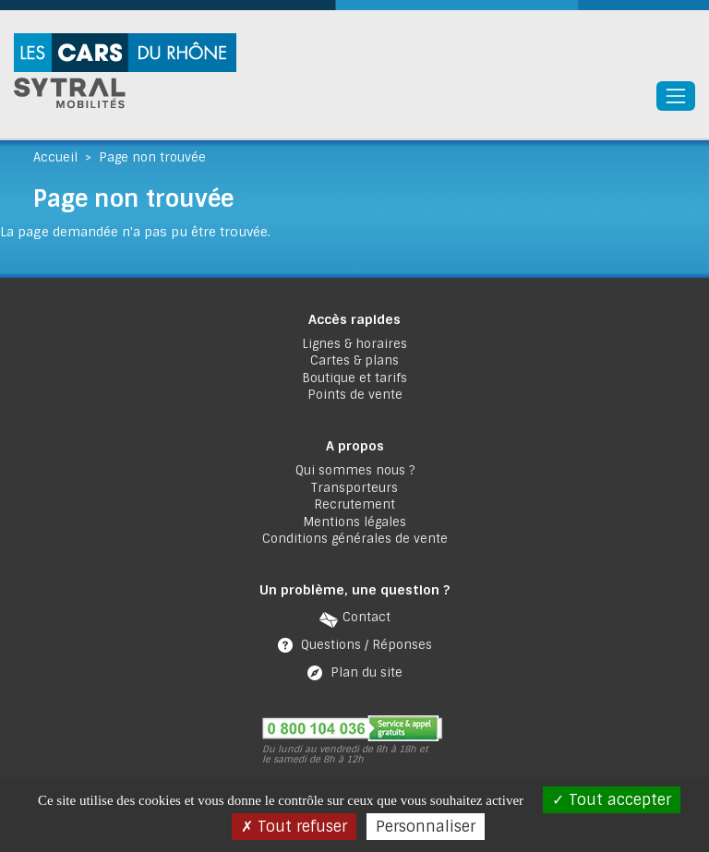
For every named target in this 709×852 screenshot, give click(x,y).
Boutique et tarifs (354, 378)
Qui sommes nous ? (355, 470)
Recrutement (354, 504)
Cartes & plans (354, 360)
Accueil (55, 157)
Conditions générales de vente (355, 538)
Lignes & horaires (354, 344)
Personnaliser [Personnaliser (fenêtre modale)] (425, 826)
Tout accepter (611, 800)
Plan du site (366, 672)
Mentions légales (354, 522)
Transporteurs (354, 488)
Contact (366, 617)
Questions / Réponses (366, 645)
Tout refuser (294, 826)
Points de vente (355, 394)
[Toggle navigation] (675, 96)
